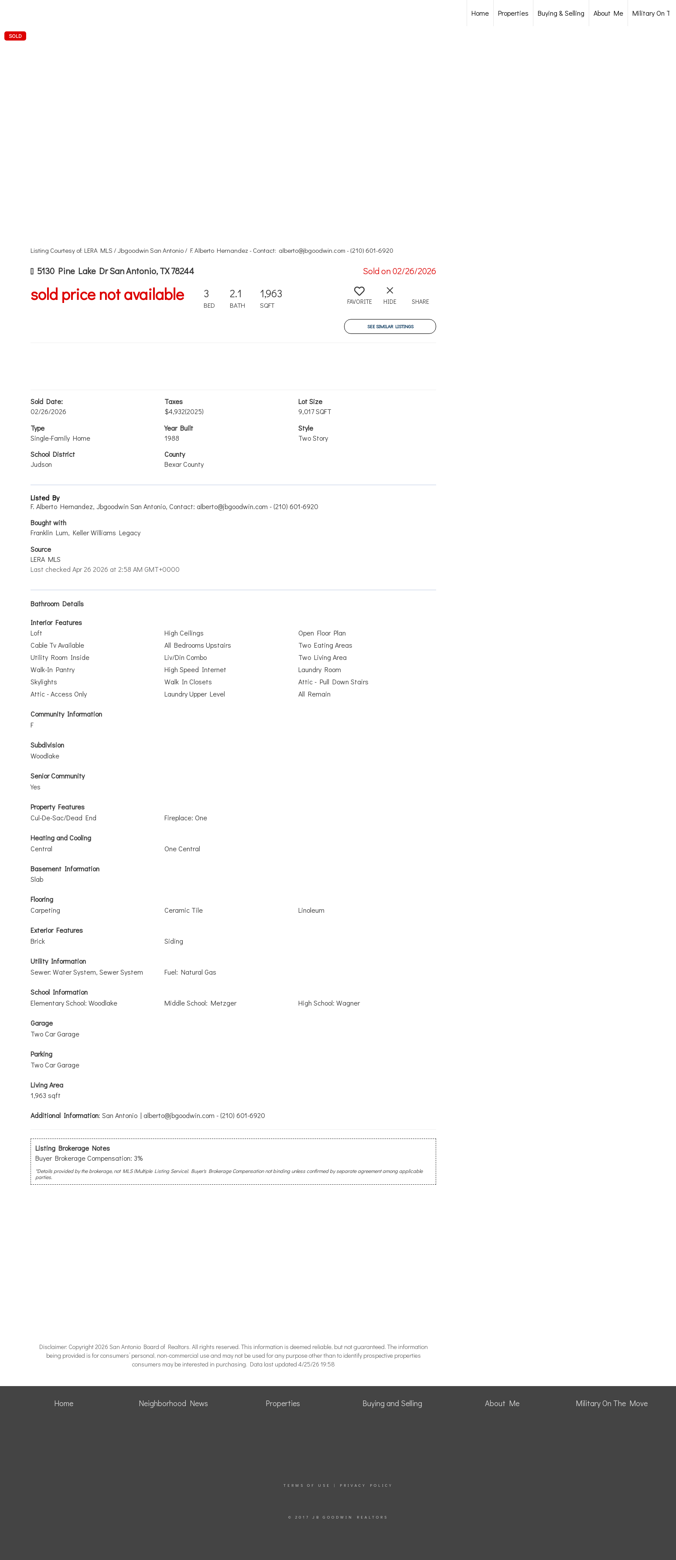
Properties (513, 12)
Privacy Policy (366, 1485)
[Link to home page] (53, 13)
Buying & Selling (561, 12)
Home (480, 12)
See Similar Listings (390, 326)
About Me (608, 12)
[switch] (359, 299)
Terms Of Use (307, 1485)
